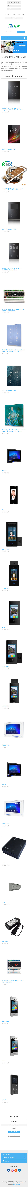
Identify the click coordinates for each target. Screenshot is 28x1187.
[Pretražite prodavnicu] (10, 32)
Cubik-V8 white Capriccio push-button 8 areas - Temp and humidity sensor (13, 350)
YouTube (19, 1170)
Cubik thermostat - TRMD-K (10, 229)
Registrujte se (7, 14)
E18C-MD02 (5, 706)
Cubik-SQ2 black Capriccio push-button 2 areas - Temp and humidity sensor (13, 430)
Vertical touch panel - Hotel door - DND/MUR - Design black (11, 269)
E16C (3, 510)
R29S (3, 1060)
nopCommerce (16, 1184)
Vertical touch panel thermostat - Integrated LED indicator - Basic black (12, 109)
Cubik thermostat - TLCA (9, 390)
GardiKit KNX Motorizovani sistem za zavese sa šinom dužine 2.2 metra (12, 189)
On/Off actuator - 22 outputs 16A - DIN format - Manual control (13, 309)
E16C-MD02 (5, 588)
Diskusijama (9, 70)
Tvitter (12, 1170)
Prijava (14, 14)
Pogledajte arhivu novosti (14, 1136)
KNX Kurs (14, 1121)
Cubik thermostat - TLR (8, 149)
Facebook (8, 1170)
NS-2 (3, 902)
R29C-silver (5, 1021)
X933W (4, 470)
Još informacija (14, 1131)
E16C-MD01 (5, 549)
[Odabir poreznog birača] (14, 3)
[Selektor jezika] (14, 9)
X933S (4, 784)
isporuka (21, 1182)
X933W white (6, 745)
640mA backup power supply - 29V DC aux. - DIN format (13, 981)
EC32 (3, 863)
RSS (15, 1170)
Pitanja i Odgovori (9, 68)
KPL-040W (5, 941)
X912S (4, 1100)
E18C (3, 627)
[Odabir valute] (14, 6)
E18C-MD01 (5, 667)
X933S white (5, 823)
